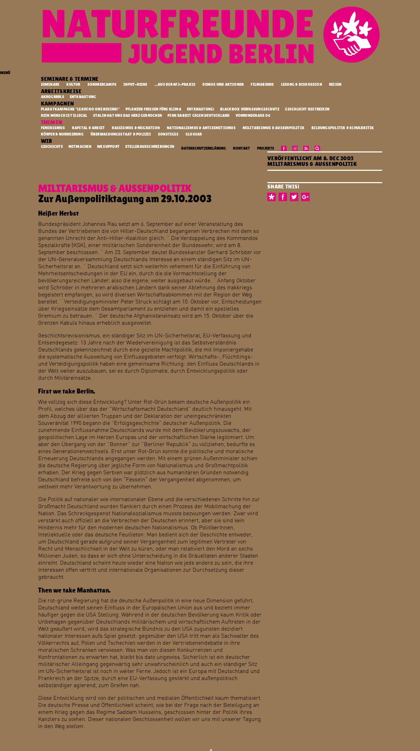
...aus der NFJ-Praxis (175, 84)
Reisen (335, 84)
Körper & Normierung (62, 134)
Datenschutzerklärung (203, 148)
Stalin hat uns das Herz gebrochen (128, 115)
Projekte (265, 148)
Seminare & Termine (70, 79)
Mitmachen (80, 146)
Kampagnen (58, 103)
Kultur (73, 84)
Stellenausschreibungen (150, 146)
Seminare (50, 84)
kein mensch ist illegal (64, 115)
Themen (52, 122)
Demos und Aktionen (223, 84)
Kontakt (241, 148)
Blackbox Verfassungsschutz (250, 109)
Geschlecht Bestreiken (307, 109)
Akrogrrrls (53, 96)
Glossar (193, 134)
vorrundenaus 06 (253, 115)
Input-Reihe (135, 84)
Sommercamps (101, 84)
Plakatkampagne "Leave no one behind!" (81, 109)
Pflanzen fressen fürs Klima (154, 109)
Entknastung (83, 96)
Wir (47, 141)
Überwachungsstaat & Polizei (121, 134)
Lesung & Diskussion (301, 84)
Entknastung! (201, 109)
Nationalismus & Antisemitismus (201, 128)
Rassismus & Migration (136, 128)
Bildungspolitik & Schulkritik (342, 128)
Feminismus (53, 128)
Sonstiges (168, 134)
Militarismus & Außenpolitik (273, 128)
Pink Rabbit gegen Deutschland (199, 115)
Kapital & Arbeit (88, 128)
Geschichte (52, 146)
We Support (108, 146)
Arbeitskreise (62, 91)
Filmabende (262, 84)
